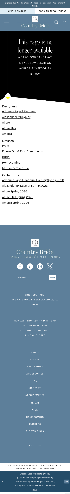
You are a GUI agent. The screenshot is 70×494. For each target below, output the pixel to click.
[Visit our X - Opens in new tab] (50, 267)
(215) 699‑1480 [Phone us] (17, 12)
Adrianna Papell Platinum (19, 112)
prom (35, 411)
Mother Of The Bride (15, 169)
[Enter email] (35, 279)
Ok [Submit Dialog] (66, 483)
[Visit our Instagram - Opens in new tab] (40, 267)
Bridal (6, 158)
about (35, 354)
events (35, 361)
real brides (35, 368)
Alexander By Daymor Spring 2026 (25, 186)
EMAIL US (35, 447)
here (35, 491)
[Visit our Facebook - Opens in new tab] (20, 267)
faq (35, 382)
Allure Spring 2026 (14, 192)
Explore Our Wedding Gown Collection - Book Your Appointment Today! (35, 4)
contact (35, 389)
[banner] (35, 23)
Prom (5, 146)
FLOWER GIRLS (35, 433)
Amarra (7, 134)
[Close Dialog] (3, 483)
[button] (7, 23)
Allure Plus (9, 129)
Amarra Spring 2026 (15, 203)
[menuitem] (17, 12)
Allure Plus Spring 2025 (17, 198)
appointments (34, 396)
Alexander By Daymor (16, 117)
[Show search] (56, 23)
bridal (35, 404)
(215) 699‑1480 (35, 296)
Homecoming (11, 163)
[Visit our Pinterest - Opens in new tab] (30, 267)
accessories (35, 375)
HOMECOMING (35, 418)
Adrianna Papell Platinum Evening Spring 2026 (33, 181)
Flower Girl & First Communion (22, 152)
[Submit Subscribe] (52, 279)
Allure (6, 123)
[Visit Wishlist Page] (63, 23)
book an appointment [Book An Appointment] (52, 12)
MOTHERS (35, 426)
